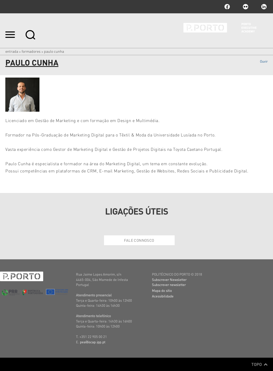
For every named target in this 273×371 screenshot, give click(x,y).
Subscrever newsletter (169, 284)
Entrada (11, 51)
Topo (259, 364)
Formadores (31, 51)
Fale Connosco (139, 240)
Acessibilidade (163, 296)
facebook (227, 6)
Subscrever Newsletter (169, 279)
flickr (245, 6)
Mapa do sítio (162, 290)
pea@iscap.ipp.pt (92, 342)
